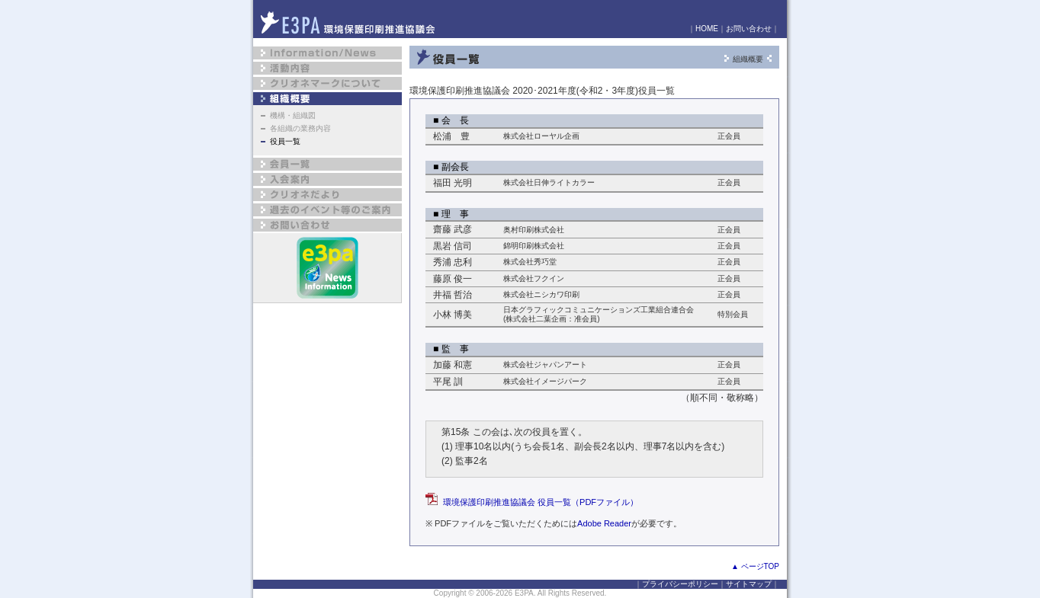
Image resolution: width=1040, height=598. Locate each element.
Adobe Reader (604, 523)
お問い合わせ (749, 28)
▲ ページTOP (755, 566)
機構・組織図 (293, 115)
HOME (706, 28)
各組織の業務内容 (300, 128)
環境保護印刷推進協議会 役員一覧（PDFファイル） (531, 502)
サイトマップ (749, 584)
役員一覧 (285, 141)
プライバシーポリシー (680, 584)
